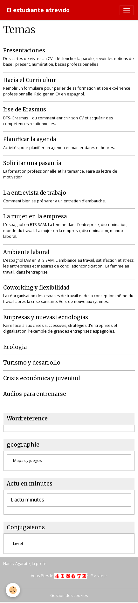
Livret (18, 543)
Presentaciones (24, 50)
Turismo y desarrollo (31, 362)
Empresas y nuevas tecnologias (45, 317)
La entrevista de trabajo (34, 192)
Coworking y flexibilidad (36, 287)
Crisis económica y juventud (41, 378)
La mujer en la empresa (35, 216)
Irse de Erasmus (24, 109)
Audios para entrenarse (34, 393)
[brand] (38, 10)
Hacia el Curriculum (30, 80)
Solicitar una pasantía (32, 163)
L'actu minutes (27, 500)
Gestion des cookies (69, 595)
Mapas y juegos (27, 460)
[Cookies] (13, 590)
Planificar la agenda (29, 139)
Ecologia (15, 346)
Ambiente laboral (26, 252)
